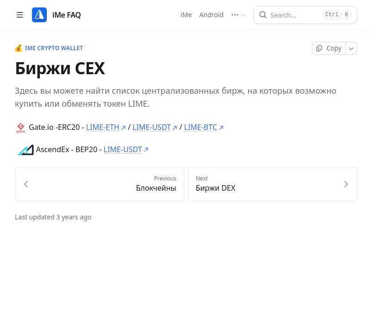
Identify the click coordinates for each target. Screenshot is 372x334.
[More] (351, 48)
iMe (186, 14)
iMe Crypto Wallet (49, 48)
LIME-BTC (203, 127)
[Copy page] (329, 48)
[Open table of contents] (19, 15)
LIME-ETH (106, 127)
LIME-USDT (154, 127)
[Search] (295, 15)
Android (212, 14)
